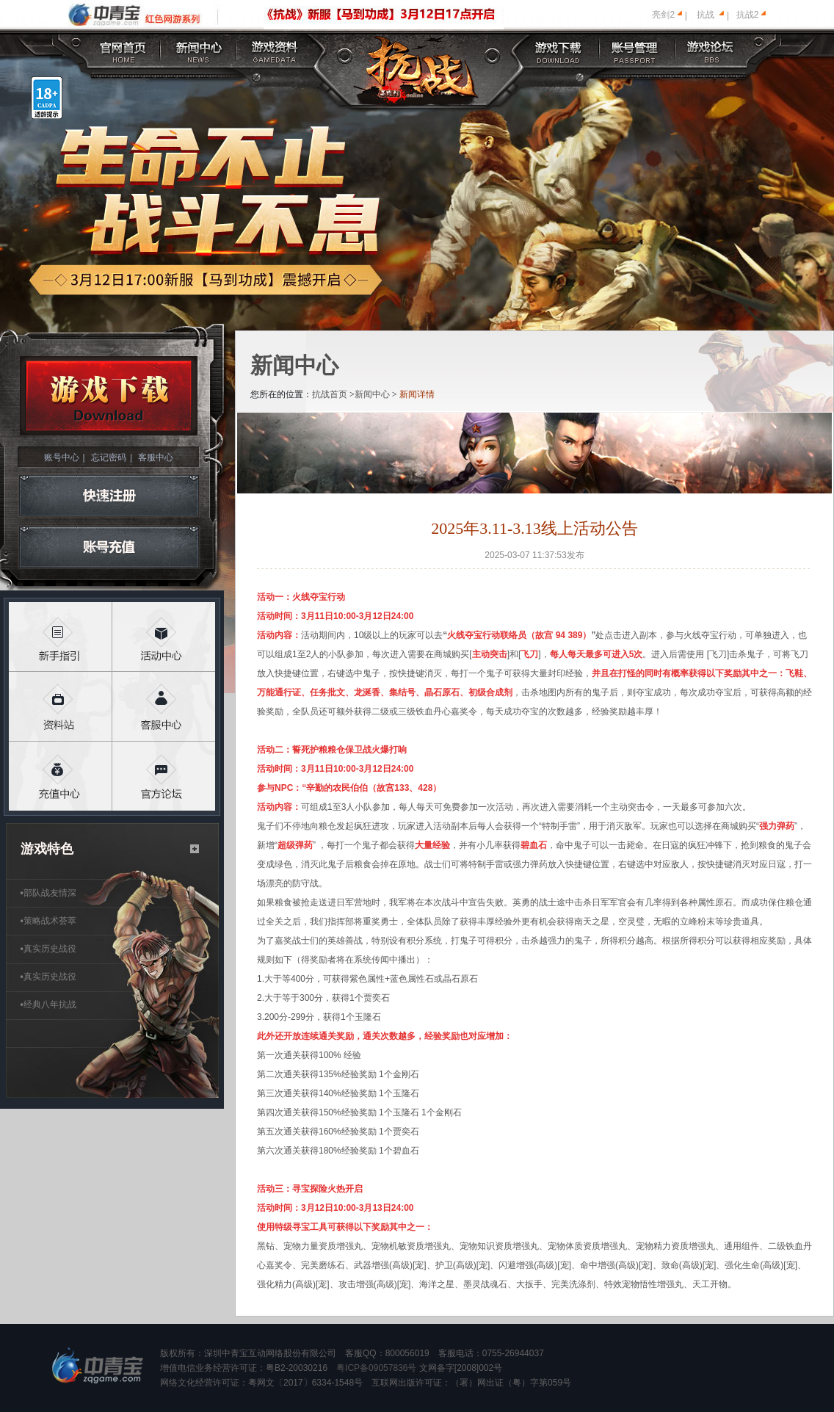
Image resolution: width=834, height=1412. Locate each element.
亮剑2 (663, 15)
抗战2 (747, 15)
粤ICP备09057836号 (376, 1368)
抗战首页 (329, 394)
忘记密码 (108, 457)
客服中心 (155, 457)
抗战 (705, 15)
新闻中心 (372, 394)
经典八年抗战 (48, 1004)
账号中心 (61, 457)
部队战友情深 (48, 893)
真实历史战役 (48, 949)
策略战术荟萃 (48, 921)
